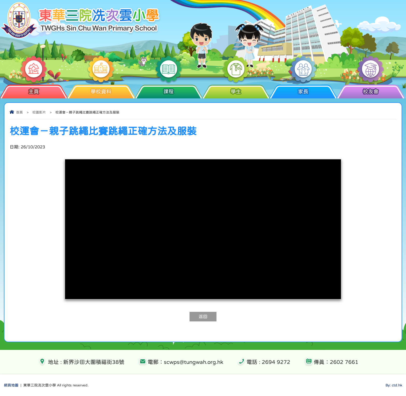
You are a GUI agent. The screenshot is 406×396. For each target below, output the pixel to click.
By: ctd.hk (394, 385)
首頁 (19, 112)
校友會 (370, 89)
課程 (168, 89)
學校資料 (101, 89)
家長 (303, 89)
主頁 (33, 89)
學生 (235, 89)
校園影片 (39, 112)
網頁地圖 (11, 385)
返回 (203, 316)
